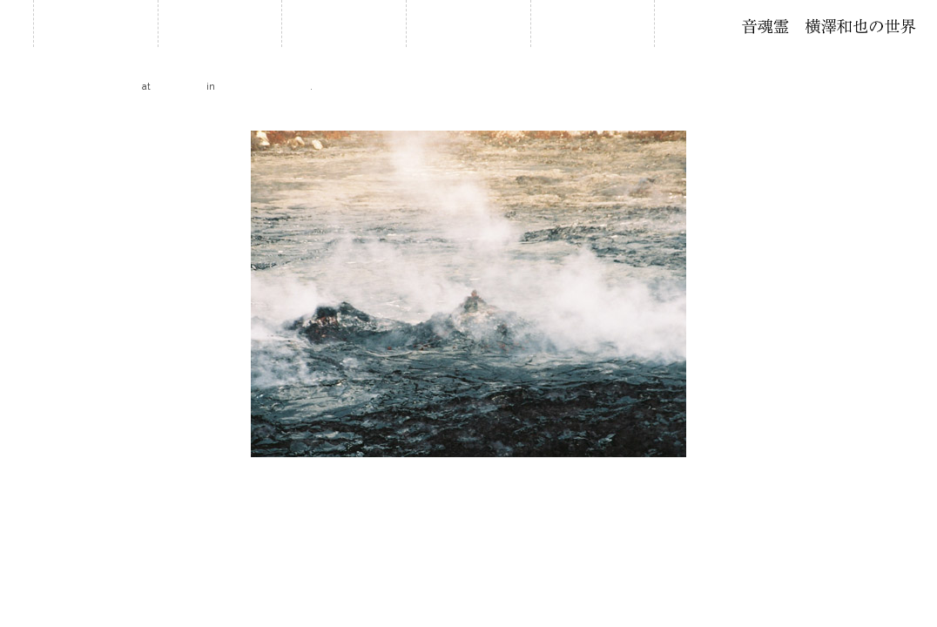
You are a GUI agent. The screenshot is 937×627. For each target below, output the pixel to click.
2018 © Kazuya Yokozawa (468, 556)
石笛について (468, 23)
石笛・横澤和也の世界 (829, 26)
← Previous (30, 116)
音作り (592, 23)
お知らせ (219, 23)
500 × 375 (179, 85)
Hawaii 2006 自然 (264, 85)
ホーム (96, 23)
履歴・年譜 (343, 23)
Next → (917, 116)
